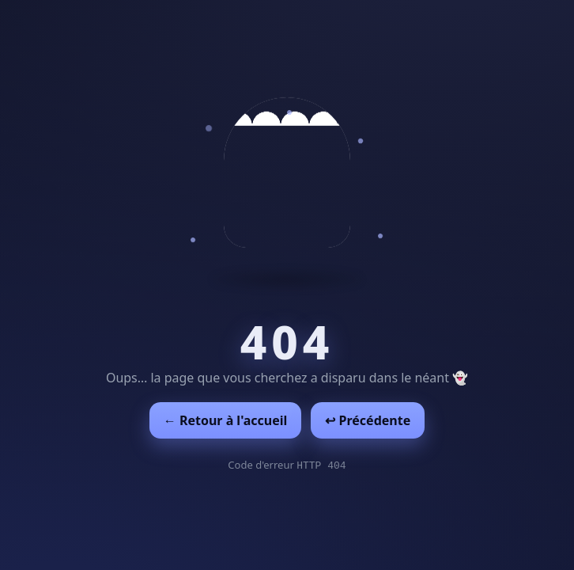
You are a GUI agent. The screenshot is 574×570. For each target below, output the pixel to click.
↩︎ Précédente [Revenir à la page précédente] (367, 420)
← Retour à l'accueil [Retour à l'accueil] (226, 420)
